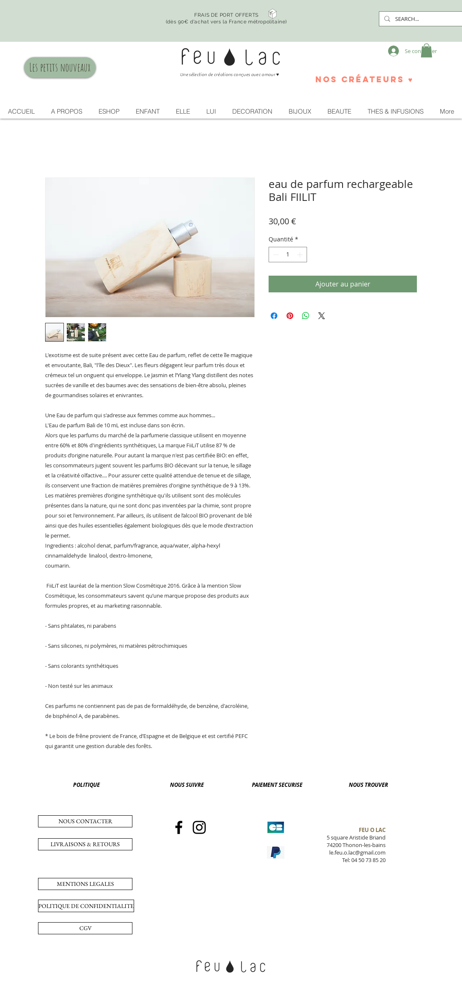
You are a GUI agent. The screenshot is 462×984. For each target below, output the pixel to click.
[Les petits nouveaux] (60, 67)
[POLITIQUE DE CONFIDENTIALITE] (86, 906)
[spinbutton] (287, 254)
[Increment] (300, 254)
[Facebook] (179, 827)
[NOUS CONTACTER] (85, 821)
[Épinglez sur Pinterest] (290, 316)
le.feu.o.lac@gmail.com (357, 852)
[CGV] (85, 928)
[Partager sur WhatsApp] (306, 316)
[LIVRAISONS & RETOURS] (85, 844)
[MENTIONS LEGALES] (85, 884)
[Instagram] (199, 827)
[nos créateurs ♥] (363, 79)
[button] (426, 50)
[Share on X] (322, 316)
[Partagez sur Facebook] (274, 316)
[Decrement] (275, 254)
